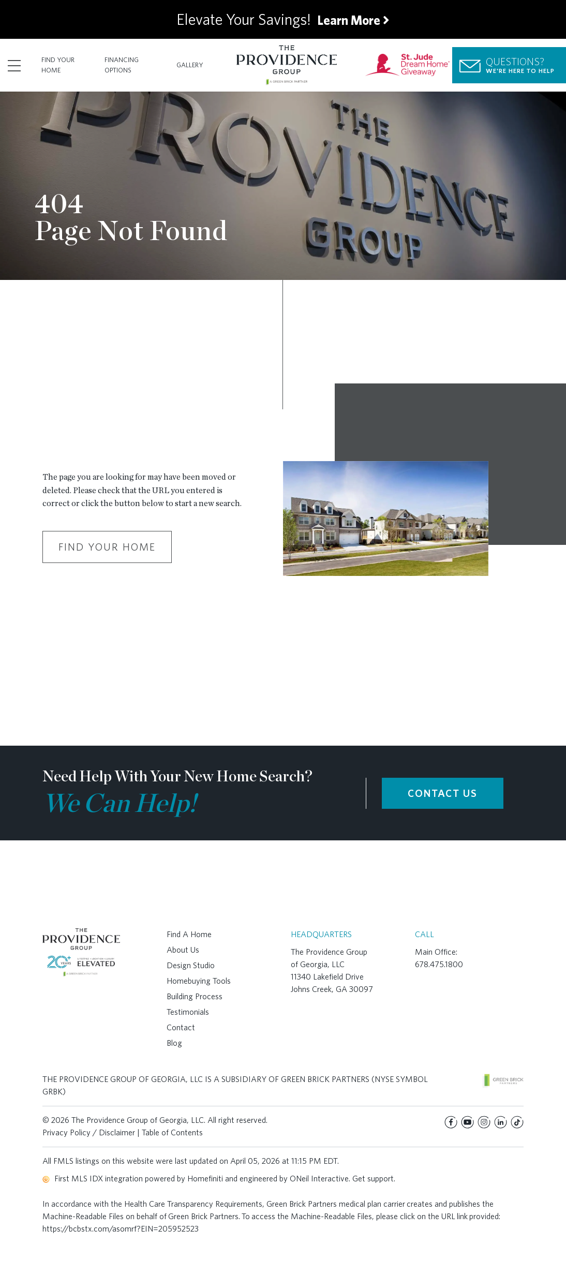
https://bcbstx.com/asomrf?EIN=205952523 (120, 1229)
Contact (181, 1027)
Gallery (189, 65)
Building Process (194, 996)
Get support (373, 1178)
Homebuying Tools (199, 981)
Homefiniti (205, 1178)
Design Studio (191, 965)
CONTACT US (443, 793)
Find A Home (189, 934)
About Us (183, 950)
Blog (174, 1043)
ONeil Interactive (319, 1178)
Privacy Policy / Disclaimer (88, 1132)
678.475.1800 (439, 964)
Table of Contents (172, 1132)
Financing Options (122, 65)
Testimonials (188, 1012)
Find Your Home (58, 65)
